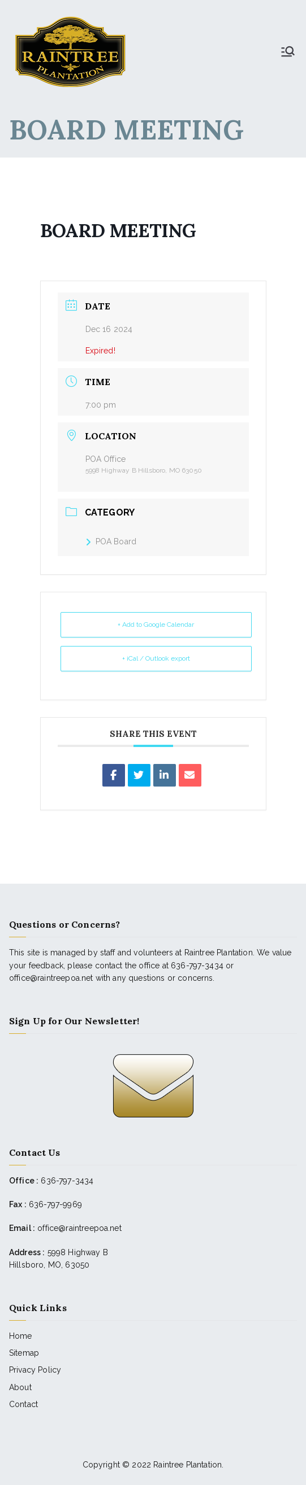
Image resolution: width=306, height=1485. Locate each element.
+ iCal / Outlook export (156, 658)
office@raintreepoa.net (79, 1228)
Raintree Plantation (187, 1464)
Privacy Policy (35, 1369)
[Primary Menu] (288, 51)
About (20, 1387)
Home (20, 1335)
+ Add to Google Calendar (156, 624)
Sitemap (24, 1352)
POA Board (111, 541)
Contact (23, 1404)
